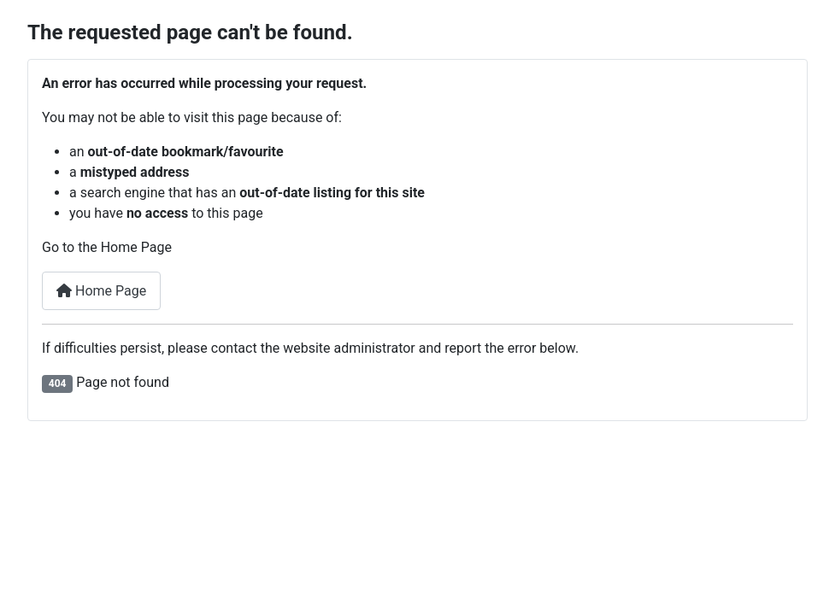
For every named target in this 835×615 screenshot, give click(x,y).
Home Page (101, 291)
